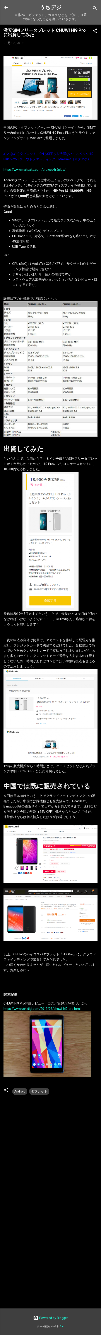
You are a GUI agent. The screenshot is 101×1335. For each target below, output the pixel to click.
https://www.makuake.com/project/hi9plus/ (34, 170)
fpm (62, 1326)
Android (19, 1091)
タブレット (39, 1091)
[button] (95, 31)
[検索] (95, 9)
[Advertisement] (50, 1250)
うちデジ (51, 7)
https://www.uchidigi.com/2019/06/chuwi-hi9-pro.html (41, 1009)
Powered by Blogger (50, 1318)
